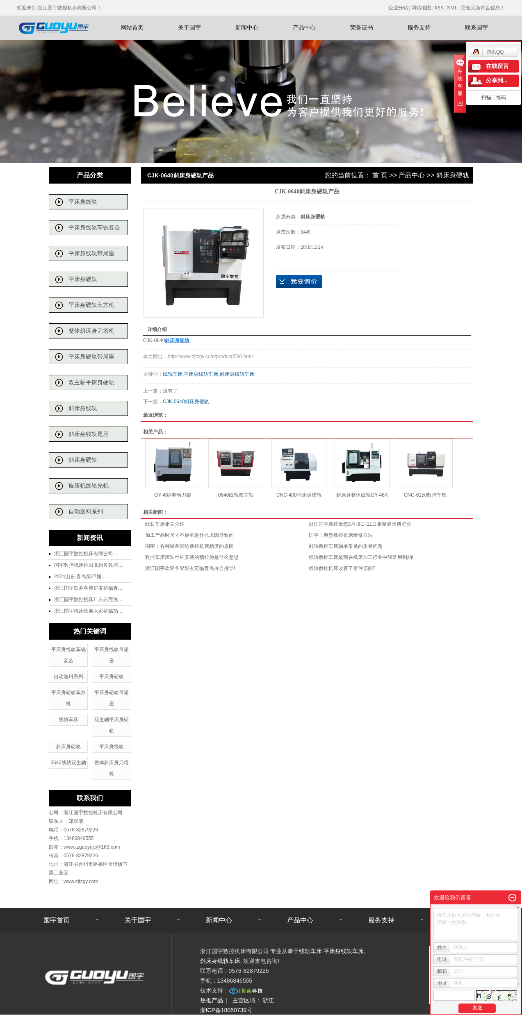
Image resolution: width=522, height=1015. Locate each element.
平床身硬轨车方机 (91, 305)
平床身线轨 (82, 202)
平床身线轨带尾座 (91, 253)
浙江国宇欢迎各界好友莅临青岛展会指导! (190, 568)
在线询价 (299, 281)
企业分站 (398, 8)
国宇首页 (56, 920)
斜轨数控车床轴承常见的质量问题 (346, 546)
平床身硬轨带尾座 (91, 357)
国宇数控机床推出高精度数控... (88, 565)
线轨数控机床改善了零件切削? (342, 568)
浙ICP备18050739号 (226, 1010)
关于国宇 (189, 27)
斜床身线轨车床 (237, 374)
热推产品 (211, 1000)
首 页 (379, 175)
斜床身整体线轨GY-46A (362, 495)
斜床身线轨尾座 (88, 434)
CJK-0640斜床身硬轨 (186, 401)
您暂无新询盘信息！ (483, 8)
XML (452, 8)
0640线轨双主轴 (68, 762)
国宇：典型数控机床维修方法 (341, 535)
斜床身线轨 (82, 408)
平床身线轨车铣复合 (94, 228)
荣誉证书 (361, 27)
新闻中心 (246, 27)
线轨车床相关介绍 (165, 524)
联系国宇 (476, 27)
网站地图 (421, 8)
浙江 (268, 1000)
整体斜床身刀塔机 (91, 331)
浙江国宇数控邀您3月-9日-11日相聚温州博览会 (360, 524)
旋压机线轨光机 (88, 486)
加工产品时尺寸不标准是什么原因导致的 (189, 535)
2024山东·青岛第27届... (79, 576)
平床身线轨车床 (201, 374)
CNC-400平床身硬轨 (298, 495)
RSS (439, 8)
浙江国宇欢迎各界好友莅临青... (88, 588)
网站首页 (132, 27)
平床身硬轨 (82, 279)
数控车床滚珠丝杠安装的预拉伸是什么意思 (192, 557)
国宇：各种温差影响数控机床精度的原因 (189, 546)
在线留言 (497, 66)
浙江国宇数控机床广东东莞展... (88, 599)
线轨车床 (68, 719)
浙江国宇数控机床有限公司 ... (86, 553)
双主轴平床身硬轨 (91, 382)
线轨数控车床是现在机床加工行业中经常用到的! (361, 557)
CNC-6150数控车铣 (425, 495)
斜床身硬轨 (82, 460)
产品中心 (304, 27)
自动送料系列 (85, 512)
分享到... (497, 80)
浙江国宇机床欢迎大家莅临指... (88, 611)
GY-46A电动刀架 (172, 495)
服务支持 (419, 27)
